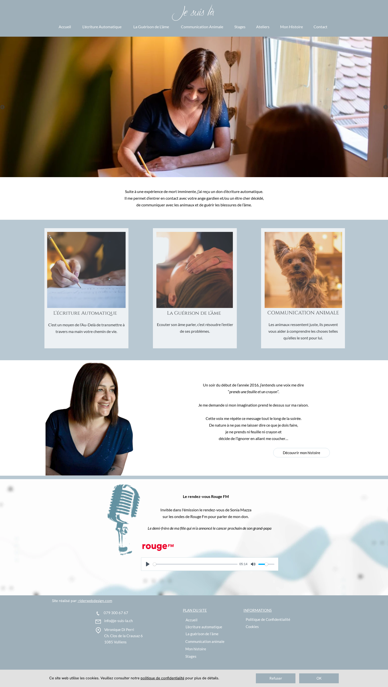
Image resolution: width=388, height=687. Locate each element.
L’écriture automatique (204, 627)
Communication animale (204, 641)
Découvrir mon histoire (301, 452)
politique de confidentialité (162, 678)
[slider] (195, 564)
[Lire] (148, 564)
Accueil (191, 620)
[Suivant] (385, 107)
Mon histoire (195, 649)
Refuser (275, 678)
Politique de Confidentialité (268, 619)
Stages (190, 656)
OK (319, 678)
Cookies (252, 626)
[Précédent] (2, 107)
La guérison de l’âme (202, 634)
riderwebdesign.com (94, 600)
